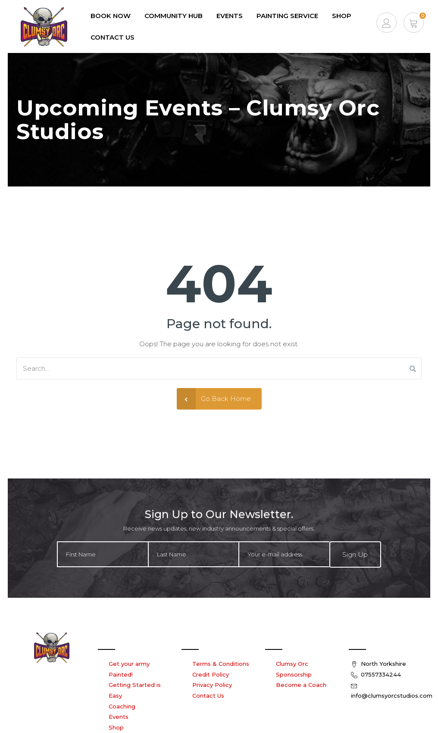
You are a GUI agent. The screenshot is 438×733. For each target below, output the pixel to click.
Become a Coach (301, 684)
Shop (341, 16)
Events (118, 716)
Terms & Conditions (220, 663)
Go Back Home (214, 398)
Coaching (122, 706)
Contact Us (113, 37)
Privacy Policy (212, 684)
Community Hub (173, 16)
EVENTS (229, 16)
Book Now (111, 16)
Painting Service (287, 16)
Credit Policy (210, 674)
